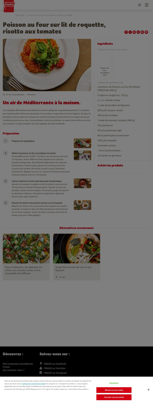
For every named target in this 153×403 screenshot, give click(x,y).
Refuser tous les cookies (114, 390)
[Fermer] (148, 390)
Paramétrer (114, 383)
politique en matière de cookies (33, 384)
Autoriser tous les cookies (114, 397)
